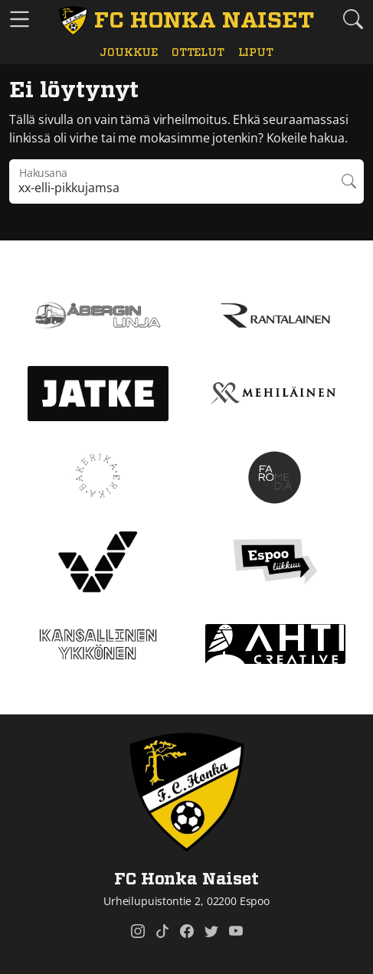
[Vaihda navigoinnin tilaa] (19, 19)
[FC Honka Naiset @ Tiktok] (162, 931)
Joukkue (129, 52)
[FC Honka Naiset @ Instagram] (138, 931)
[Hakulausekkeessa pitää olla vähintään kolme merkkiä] (171, 181)
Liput (255, 52)
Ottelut (198, 52)
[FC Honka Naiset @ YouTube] (236, 931)
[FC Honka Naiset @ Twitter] (211, 931)
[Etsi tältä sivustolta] (353, 18)
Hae (349, 181)
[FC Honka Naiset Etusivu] (186, 20)
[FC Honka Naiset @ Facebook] (187, 931)
